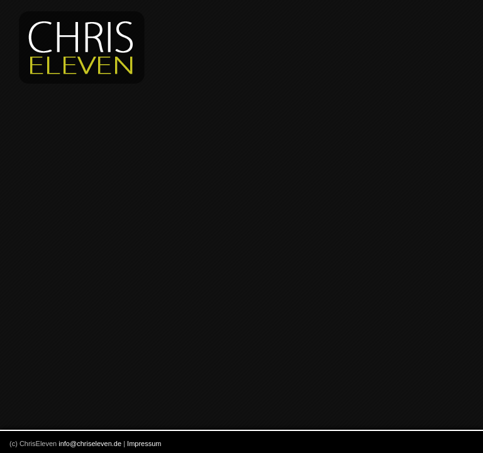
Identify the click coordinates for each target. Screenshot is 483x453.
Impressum (144, 443)
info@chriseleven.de (89, 443)
